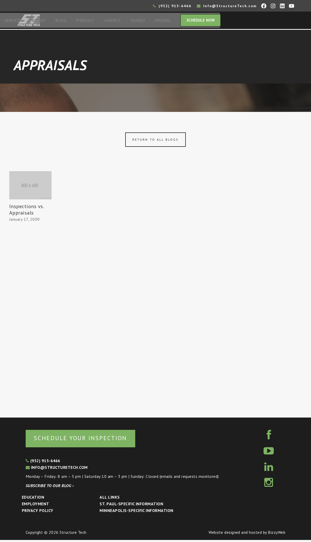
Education (33, 499)
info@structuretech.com (57, 469)
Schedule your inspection (86, 439)
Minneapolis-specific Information (136, 512)
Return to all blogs (155, 141)
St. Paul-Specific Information (131, 505)
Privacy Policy (37, 512)
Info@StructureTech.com (227, 6)
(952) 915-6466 (172, 6)
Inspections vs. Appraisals (26, 211)
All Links (110, 499)
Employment (35, 505)
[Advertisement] (30, 319)
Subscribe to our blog (50, 487)
